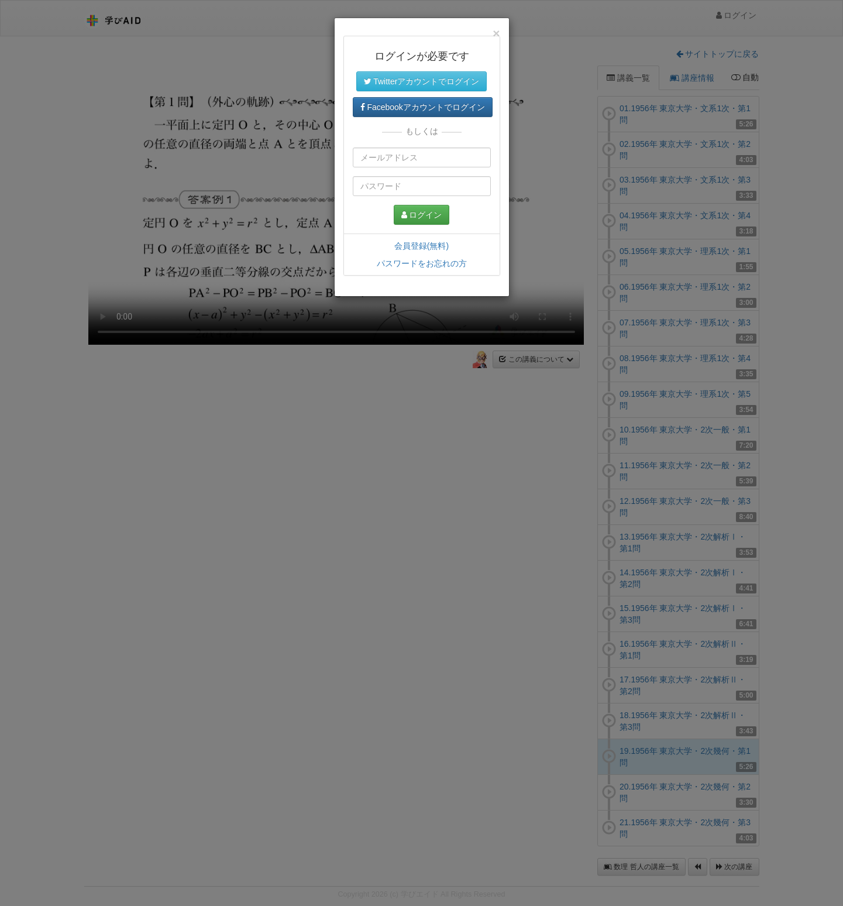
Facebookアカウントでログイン (422, 107)
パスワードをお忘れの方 (422, 263)
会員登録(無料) (421, 245)
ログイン (421, 214)
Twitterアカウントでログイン (422, 81)
